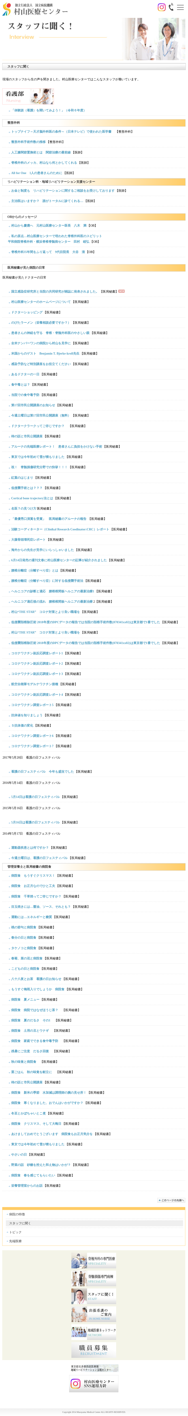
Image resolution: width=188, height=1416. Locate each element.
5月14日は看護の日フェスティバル (35, 797)
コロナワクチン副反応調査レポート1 (37, 653)
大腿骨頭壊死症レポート (28, 539)
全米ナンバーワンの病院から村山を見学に (41, 343)
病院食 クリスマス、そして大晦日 (36, 1123)
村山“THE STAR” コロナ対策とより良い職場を (45, 612)
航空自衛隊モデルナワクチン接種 (34, 684)
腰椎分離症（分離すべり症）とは (34, 570)
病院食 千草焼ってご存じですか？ (36, 896)
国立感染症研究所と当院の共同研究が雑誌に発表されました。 (55, 291)
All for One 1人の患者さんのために (36, 173)
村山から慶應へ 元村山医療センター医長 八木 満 (48, 225)
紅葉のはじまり (22, 477)
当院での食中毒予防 (25, 395)
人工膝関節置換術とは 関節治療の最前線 (41, 152)
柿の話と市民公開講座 (27, 436)
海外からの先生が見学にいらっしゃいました (42, 550)
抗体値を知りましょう (27, 715)
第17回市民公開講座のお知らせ (33, 405)
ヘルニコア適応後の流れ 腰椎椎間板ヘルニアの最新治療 (52, 601)
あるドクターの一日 (25, 374)
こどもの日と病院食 (25, 968)
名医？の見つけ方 (23, 508)
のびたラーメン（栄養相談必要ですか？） (41, 322)
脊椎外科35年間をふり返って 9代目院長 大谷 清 (48, 252)
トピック (15, 1232)
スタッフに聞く (20, 1223)
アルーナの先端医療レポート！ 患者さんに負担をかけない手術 (56, 446)
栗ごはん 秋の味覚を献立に (33, 1072)
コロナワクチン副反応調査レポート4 (37, 694)
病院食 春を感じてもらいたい (33, 1175)
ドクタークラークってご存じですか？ (39, 426)
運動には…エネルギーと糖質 (31, 917)
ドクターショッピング (27, 312)
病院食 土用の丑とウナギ (31, 1030)
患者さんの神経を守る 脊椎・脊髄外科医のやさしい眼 (50, 333)
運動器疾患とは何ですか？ (30, 847)
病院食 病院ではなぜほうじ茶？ (36, 1010)
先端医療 (15, 1241)
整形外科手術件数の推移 (28, 142)
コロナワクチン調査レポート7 (32, 746)
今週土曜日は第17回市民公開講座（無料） (41, 415)
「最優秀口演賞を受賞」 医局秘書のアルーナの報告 (48, 519)
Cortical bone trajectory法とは (32, 498)
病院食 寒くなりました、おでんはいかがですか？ (47, 1103)
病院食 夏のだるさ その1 (32, 1020)
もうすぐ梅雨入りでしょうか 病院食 (37, 989)
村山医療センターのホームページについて (41, 302)
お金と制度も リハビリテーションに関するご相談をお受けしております (63, 190)
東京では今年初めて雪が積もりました (37, 457)
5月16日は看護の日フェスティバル (35, 822)
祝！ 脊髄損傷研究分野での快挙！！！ (39, 467)
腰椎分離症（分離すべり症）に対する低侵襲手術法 (47, 581)
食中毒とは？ (20, 384)
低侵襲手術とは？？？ (27, 488)
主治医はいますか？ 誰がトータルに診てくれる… (47, 201)
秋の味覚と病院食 (25, 1061)
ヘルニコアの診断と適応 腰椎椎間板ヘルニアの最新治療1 (52, 591)
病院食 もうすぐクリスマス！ (33, 875)
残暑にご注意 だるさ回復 (31, 1051)
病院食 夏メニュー (25, 999)
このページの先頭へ (171, 1200)
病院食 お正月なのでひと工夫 (33, 886)
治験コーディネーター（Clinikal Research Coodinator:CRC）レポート (60, 529)
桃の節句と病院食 (23, 927)
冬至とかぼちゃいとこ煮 (28, 1113)
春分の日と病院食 (23, 937)
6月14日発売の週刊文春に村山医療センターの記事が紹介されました (59, 560)
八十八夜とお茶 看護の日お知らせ (36, 979)
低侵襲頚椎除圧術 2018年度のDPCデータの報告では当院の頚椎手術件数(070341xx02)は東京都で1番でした (85, 622)
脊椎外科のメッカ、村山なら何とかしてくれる (44, 162)
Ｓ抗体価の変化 (22, 725)
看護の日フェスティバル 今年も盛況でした (42, 771)
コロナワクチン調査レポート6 (32, 736)
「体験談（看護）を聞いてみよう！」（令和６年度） (48, 110)
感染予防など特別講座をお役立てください (41, 364)
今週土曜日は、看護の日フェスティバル (39, 858)
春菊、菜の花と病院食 (27, 958)
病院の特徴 (17, 1214)
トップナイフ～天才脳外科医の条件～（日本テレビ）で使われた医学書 (63, 131)
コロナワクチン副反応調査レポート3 (37, 674)
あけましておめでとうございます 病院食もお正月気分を (52, 1134)
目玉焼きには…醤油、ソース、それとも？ (41, 906)
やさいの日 (19, 1154)
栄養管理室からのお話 (27, 1185)
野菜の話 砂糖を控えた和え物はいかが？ (41, 1165)
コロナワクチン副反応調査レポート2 (37, 663)
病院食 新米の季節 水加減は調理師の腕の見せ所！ (48, 1092)
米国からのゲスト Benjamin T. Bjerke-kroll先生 (45, 353)
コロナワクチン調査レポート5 (32, 705)
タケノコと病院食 (23, 948)
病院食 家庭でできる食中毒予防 (36, 1041)
